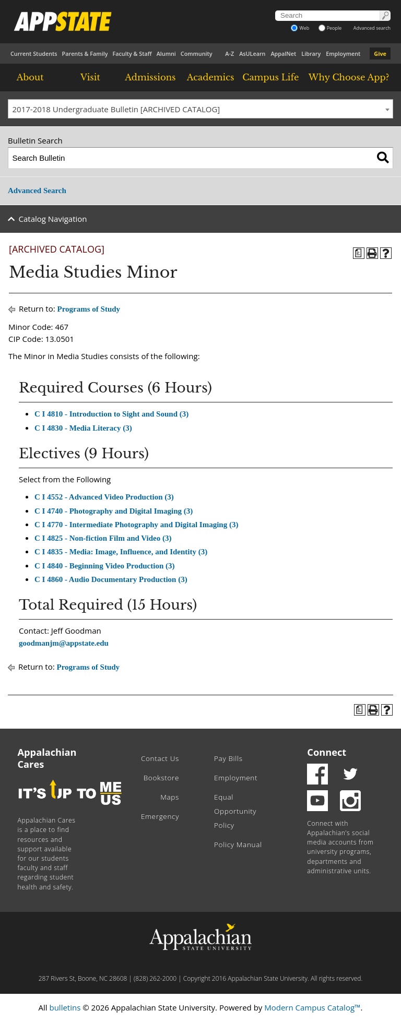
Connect (326, 752)
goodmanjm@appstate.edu (64, 643)
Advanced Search (37, 190)
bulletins (64, 1007)
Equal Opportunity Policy (235, 811)
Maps (169, 797)
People (330, 28)
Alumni (166, 53)
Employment (343, 53)
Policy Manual (238, 844)
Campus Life (270, 77)
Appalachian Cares (47, 758)
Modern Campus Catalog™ (312, 1007)
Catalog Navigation (53, 218)
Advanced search (372, 28)
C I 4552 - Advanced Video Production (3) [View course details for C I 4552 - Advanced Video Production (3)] (104, 497)
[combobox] (200, 109)
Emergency (160, 816)
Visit (90, 77)
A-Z (229, 53)
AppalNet (283, 53)
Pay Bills (228, 758)
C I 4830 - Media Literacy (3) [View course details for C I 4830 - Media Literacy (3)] (83, 428)
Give (380, 53)
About (30, 77)
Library (311, 53)
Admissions (150, 77)
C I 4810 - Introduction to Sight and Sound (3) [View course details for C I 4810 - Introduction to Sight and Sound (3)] (111, 414)
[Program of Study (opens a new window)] (358, 253)
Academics (210, 77)
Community (197, 53)
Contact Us (160, 758)
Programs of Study (89, 309)
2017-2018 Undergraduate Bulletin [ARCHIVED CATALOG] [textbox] (116, 109)
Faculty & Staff (131, 53)
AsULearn (252, 53)
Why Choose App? (349, 77)
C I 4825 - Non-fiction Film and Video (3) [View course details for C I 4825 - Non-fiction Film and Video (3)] (103, 538)
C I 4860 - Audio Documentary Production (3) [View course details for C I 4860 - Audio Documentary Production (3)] (110, 579)
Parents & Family (85, 53)
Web (300, 28)
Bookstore (161, 777)
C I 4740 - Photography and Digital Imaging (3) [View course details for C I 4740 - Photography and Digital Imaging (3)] (113, 511)
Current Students (33, 53)
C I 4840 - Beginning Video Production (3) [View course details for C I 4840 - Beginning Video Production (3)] (104, 566)
